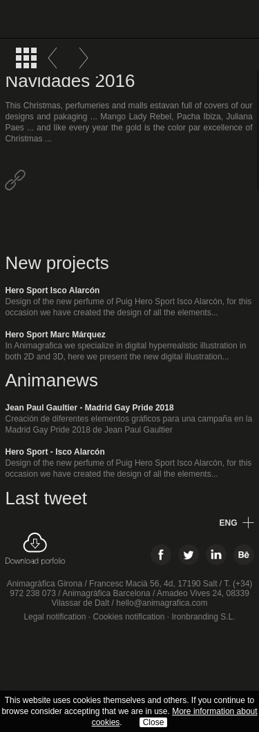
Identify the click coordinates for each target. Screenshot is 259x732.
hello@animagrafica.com (161, 603)
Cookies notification (128, 617)
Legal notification (54, 617)
